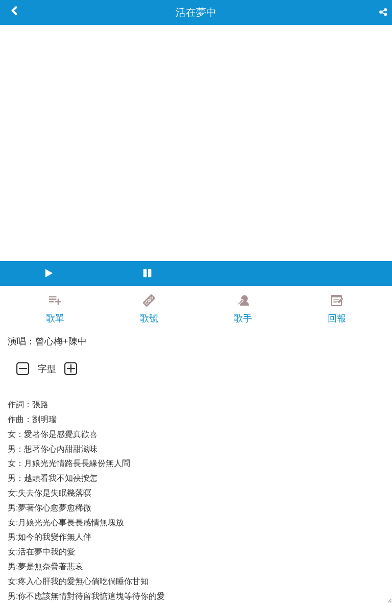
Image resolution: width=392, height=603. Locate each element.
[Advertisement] (196, 580)
